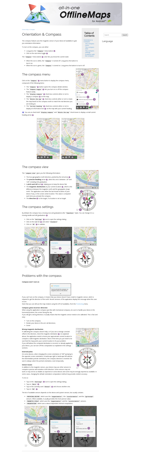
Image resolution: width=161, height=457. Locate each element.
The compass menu (89, 44)
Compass (32, 29)
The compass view (89, 48)
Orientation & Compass (88, 41)
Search (125, 35)
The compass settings (89, 51)
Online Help (25, 29)
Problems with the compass (90, 55)
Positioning (80, 304)
